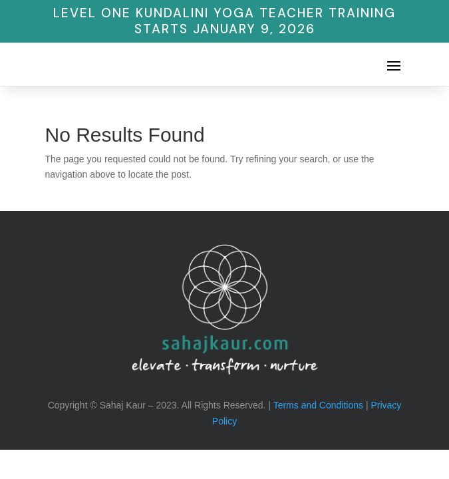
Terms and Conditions (318, 405)
